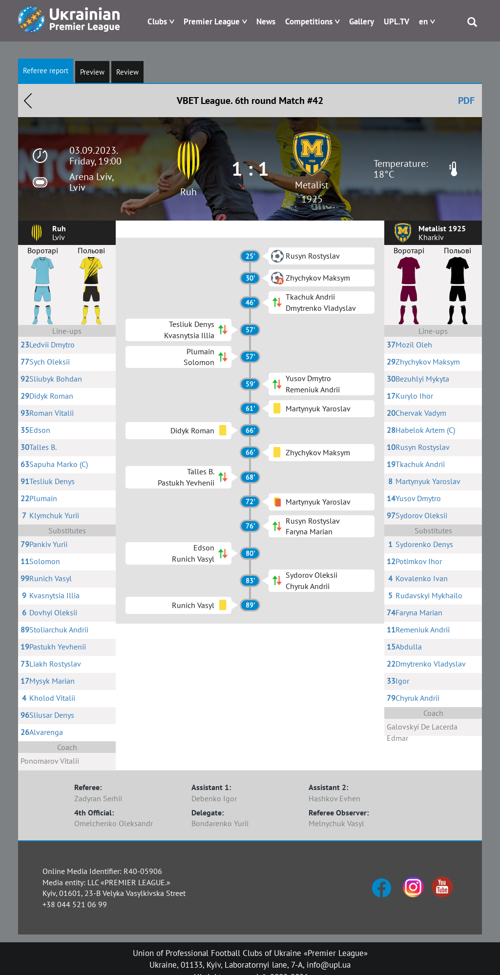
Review (127, 72)
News (265, 21)
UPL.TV (396, 21)
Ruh (188, 191)
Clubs (157, 21)
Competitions (309, 21)
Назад (28, 100)
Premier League (212, 21)
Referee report (45, 70)
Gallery (361, 21)
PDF (466, 100)
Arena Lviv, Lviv (91, 182)
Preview (92, 72)
